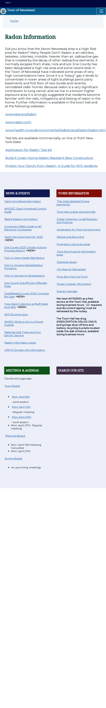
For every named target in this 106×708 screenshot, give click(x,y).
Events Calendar (67, 291)
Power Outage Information (74, 284)
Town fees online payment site (76, 211)
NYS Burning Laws (16, 314)
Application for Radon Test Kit (28, 150)
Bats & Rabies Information (21, 219)
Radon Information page (20, 342)
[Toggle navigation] (101, 11)
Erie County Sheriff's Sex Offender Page (25, 284)
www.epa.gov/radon (21, 114)
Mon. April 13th (21, 406)
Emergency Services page (73, 244)
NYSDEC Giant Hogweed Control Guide (25, 210)
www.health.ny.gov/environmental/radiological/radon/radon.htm (55, 130)
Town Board (12, 386)
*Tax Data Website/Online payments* (72, 203)
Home (14, 20)
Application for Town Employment (78, 229)
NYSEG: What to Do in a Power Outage (23, 323)
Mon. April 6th (21, 396)
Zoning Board (14, 458)
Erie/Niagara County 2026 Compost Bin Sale (26, 295)
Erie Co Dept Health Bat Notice (25, 257)
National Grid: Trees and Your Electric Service (22, 334)
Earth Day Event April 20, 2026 (24, 236)
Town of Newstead (17, 11)
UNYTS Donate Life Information (25, 350)
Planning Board (15, 435)
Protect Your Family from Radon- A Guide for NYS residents (51, 166)
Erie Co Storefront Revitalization (25, 275)
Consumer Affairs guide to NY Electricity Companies (23, 228)
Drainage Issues (67, 262)
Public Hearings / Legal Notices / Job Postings (77, 221)
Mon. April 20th (21, 417)
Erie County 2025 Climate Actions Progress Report (25, 249)
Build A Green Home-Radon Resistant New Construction (49, 158)
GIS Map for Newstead (71, 269)
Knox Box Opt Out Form (72, 276)
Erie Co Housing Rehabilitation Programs (23, 267)
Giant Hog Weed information (23, 201)
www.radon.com (18, 122)
